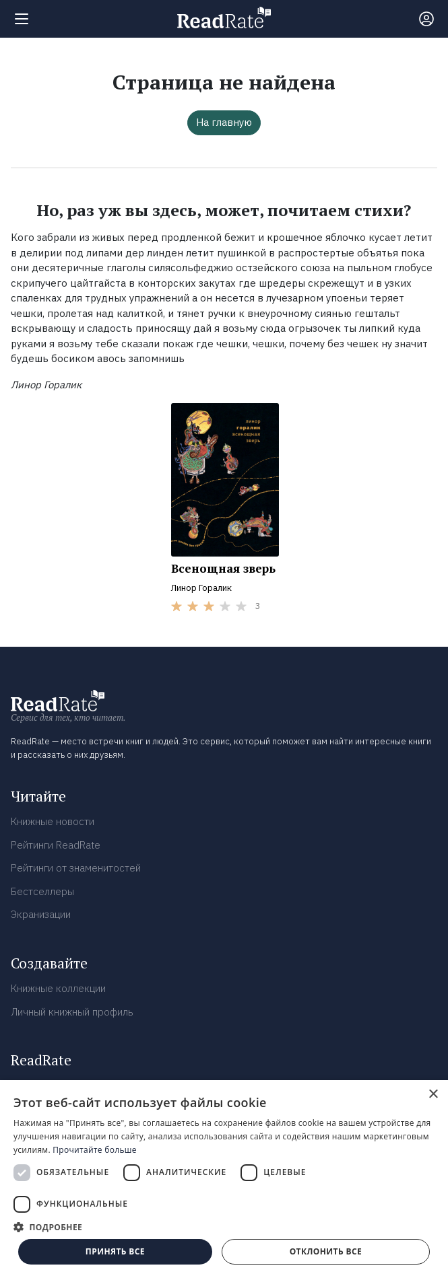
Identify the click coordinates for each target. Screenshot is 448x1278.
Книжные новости (52, 821)
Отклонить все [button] (326, 1251)
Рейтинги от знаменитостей (76, 867)
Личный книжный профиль (72, 1011)
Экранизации (41, 914)
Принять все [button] (115, 1251)
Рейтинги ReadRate (55, 845)
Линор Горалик (201, 588)
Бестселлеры (42, 891)
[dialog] (224, 1179)
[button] (224, 1227)
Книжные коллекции (58, 988)
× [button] (433, 1095)
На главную (224, 122)
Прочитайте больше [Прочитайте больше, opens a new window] (94, 1150)
